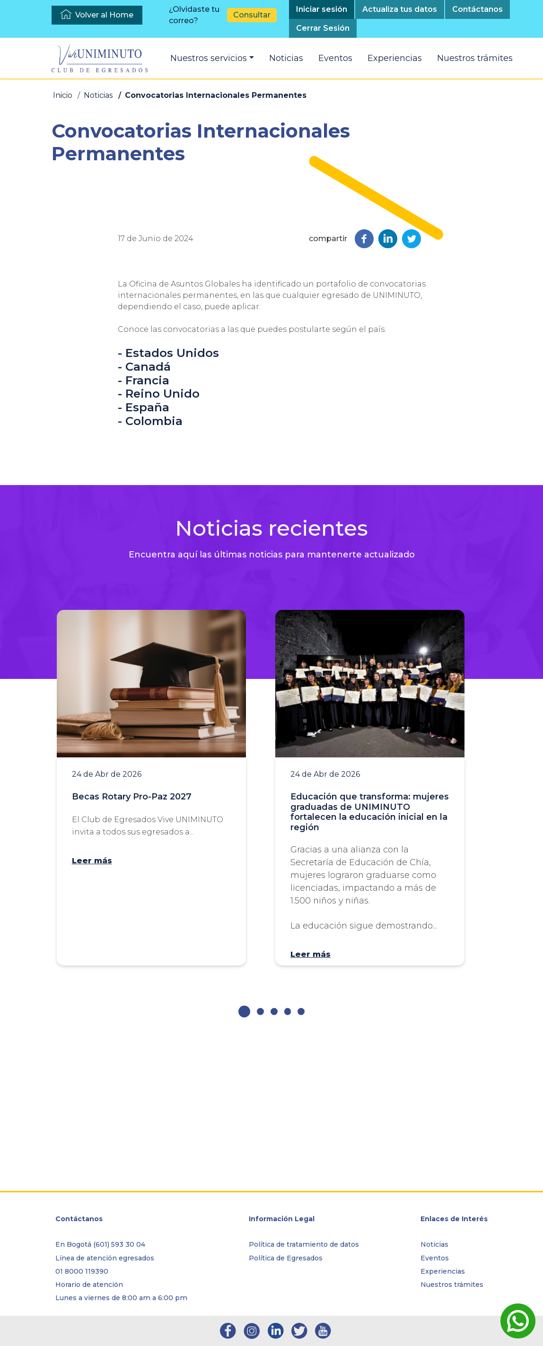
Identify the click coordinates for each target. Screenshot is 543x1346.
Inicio (62, 95)
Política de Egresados (286, 1258)
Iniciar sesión (321, 9)
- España (143, 556)
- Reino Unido (159, 542)
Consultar (252, 14)
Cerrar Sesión (323, 28)
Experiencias (395, 58)
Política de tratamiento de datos (304, 1245)
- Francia (143, 528)
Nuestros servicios (208, 58)
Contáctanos (477, 9)
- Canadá (144, 515)
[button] (244, 1160)
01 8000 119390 (81, 1271)
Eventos (335, 58)
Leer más (92, 1008)
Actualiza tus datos (399, 9)
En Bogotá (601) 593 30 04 (100, 1245)
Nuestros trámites (475, 58)
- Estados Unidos (168, 501)
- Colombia (150, 569)
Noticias (286, 58)
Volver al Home (104, 14)
